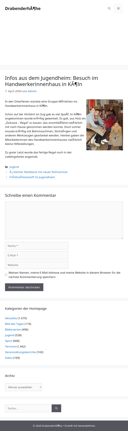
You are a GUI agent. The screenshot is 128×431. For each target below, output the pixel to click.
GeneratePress (86, 425)
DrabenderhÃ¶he (23, 8)
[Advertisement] (64, 41)
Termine (10, 346)
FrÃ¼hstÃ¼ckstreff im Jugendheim (32, 177)
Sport (8, 341)
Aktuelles (11, 318)
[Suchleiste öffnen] (109, 8)
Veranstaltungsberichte (20, 352)
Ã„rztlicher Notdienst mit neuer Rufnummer (39, 172)
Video (8, 358)
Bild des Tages (14, 324)
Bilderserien (13, 329)
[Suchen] (56, 408)
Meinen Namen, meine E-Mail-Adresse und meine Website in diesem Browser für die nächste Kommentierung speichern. (64, 275)
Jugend (14, 167)
